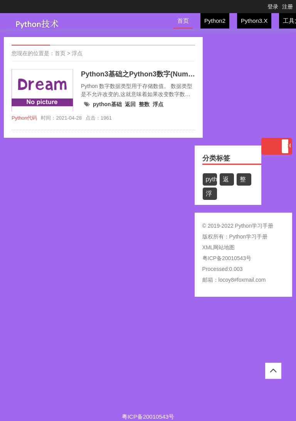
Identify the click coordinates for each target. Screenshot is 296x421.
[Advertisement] (148, 358)
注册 (287, 6)
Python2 (214, 20)
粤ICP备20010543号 (227, 258)
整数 (144, 104)
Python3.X (254, 20)
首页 (183, 20)
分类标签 (216, 158)
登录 (272, 6)
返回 (130, 104)
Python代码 (24, 118)
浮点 (77, 53)
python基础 (107, 104)
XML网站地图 (218, 247)
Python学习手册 (248, 236)
